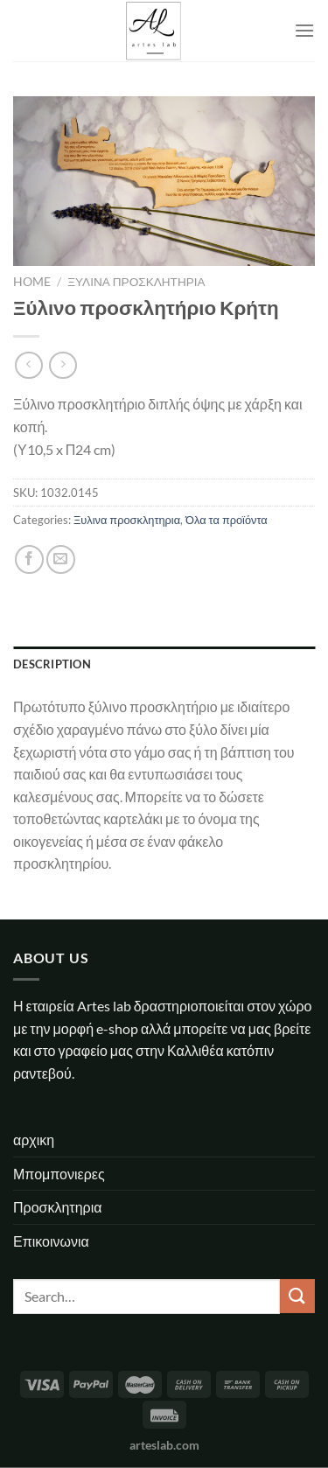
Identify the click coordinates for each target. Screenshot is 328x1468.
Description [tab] (52, 664)
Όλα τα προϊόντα (226, 520)
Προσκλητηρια (57, 1207)
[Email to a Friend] (60, 559)
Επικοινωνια (51, 1241)
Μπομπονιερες (59, 1173)
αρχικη (33, 1139)
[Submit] (297, 1296)
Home (32, 282)
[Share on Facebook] (29, 559)
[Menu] (304, 30)
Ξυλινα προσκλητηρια (136, 282)
